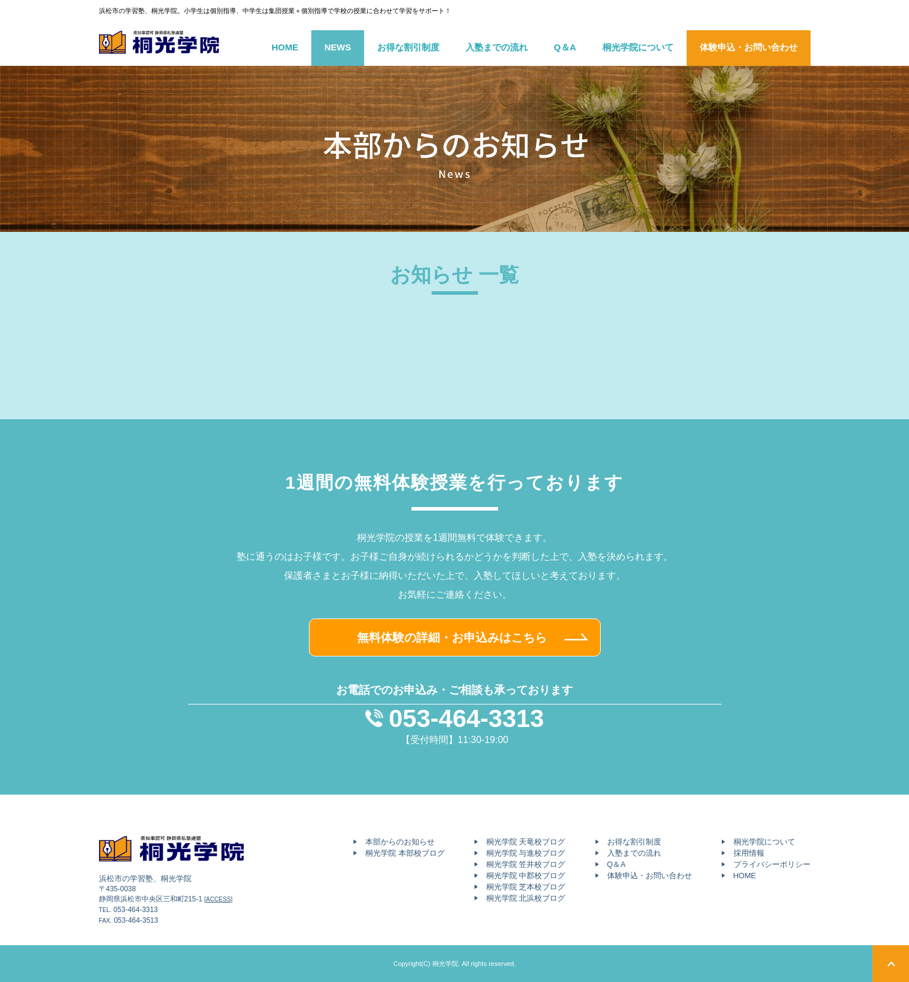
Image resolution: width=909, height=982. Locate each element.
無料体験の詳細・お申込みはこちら (452, 637)
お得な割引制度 (408, 47)
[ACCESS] (219, 899)
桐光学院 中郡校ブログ (526, 875)
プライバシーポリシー (772, 864)
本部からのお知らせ (400, 841)
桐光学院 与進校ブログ (526, 853)
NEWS (337, 47)
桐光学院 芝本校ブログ (526, 886)
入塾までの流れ (496, 47)
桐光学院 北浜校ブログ (526, 898)
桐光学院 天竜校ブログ (526, 841)
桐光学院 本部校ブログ (405, 853)
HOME (285, 47)
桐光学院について (638, 47)
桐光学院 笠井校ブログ (526, 864)
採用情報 (748, 853)
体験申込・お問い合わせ (749, 47)
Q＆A (565, 47)
